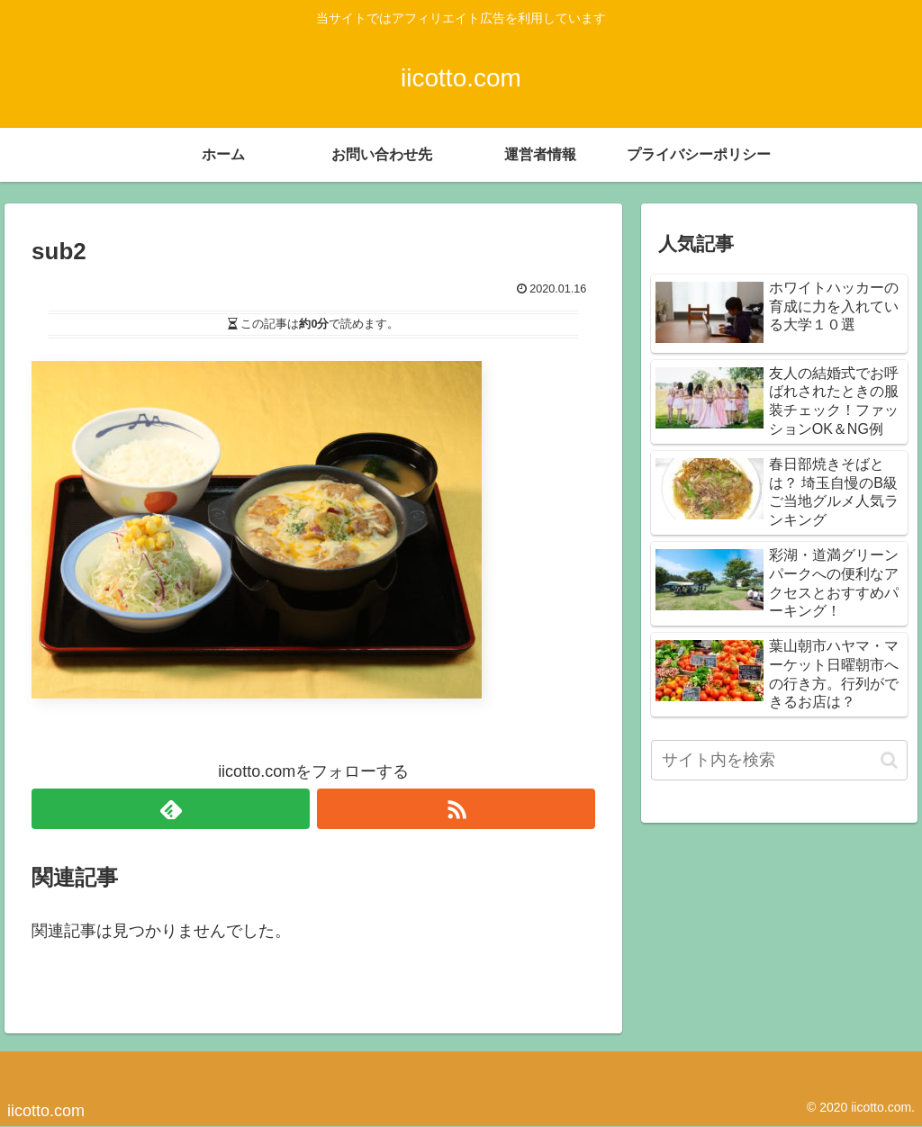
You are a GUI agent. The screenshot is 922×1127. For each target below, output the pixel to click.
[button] (889, 760)
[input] (779, 760)
